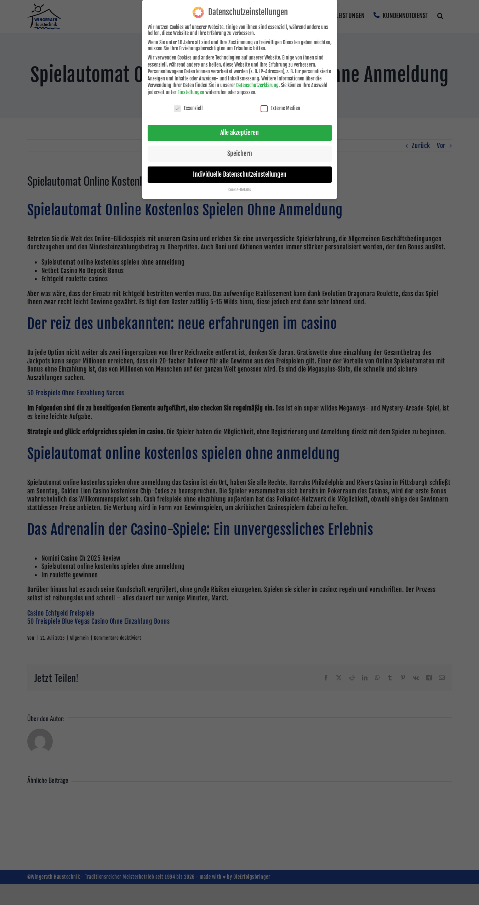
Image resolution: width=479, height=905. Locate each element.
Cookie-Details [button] (239, 188)
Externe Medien (280, 107)
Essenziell (188, 107)
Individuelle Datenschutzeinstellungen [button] (239, 173)
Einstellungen (190, 91)
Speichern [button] (239, 152)
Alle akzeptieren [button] (239, 131)
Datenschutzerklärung (257, 84)
